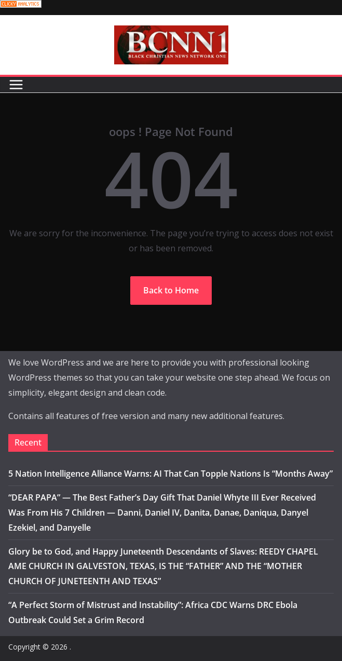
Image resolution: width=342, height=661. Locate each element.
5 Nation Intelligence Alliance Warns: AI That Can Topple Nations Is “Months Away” (170, 473)
